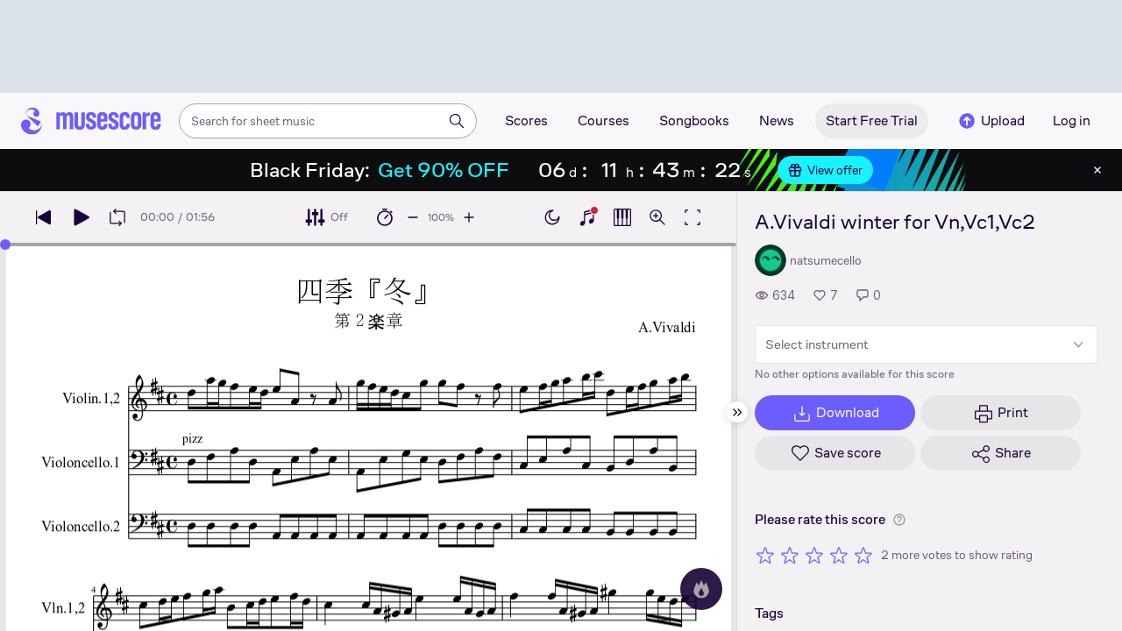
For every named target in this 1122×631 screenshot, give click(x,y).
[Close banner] (1097, 170)
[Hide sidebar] (737, 411)
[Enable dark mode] (552, 217)
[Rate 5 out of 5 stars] (863, 554)
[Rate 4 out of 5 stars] (838, 554)
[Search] (456, 121)
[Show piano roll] (622, 217)
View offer (825, 170)
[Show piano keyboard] (587, 217)
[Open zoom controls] (657, 217)
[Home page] (91, 121)
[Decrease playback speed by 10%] (412, 217)
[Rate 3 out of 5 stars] (814, 554)
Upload (990, 120)
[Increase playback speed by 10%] (468, 217)
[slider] (5, 244)
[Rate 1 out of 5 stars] (765, 554)
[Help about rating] (899, 519)
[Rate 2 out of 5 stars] (789, 554)
